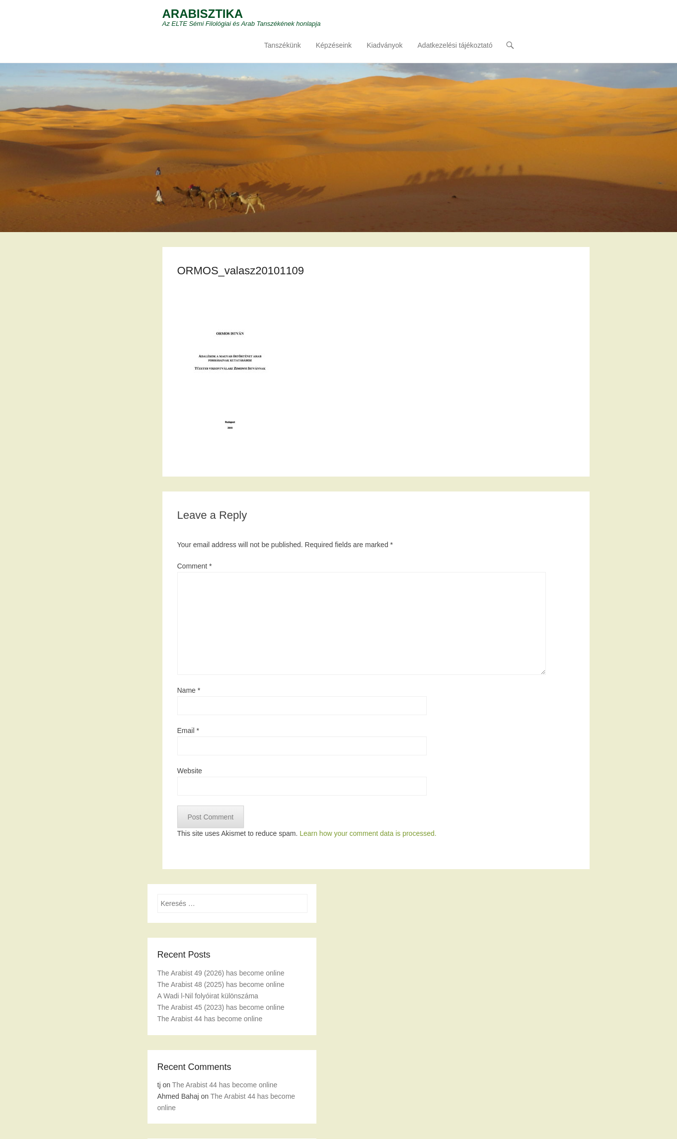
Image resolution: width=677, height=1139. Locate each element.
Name (189, 690)
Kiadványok (384, 45)
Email (188, 730)
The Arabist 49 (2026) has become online (221, 973)
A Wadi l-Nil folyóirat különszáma (207, 996)
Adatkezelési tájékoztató (455, 45)
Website (189, 771)
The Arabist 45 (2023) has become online (221, 1007)
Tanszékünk (282, 45)
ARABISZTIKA (202, 13)
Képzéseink (334, 45)
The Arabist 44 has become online (210, 1019)
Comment (194, 566)
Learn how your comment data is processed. (368, 833)
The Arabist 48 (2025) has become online (221, 984)
